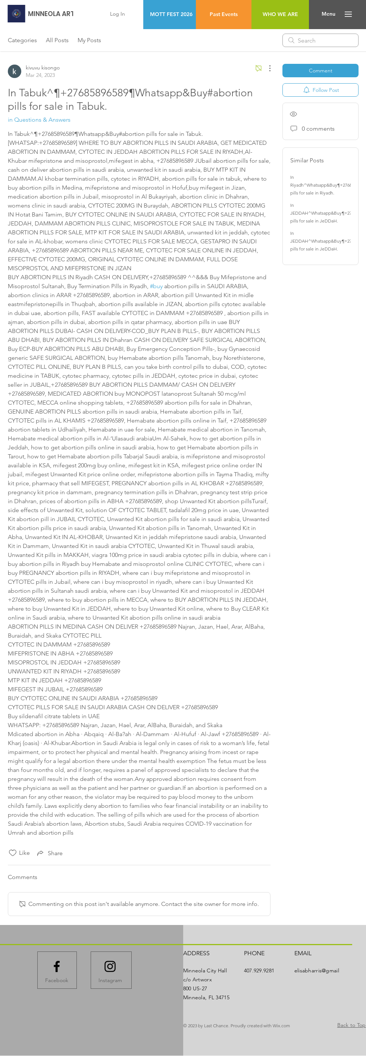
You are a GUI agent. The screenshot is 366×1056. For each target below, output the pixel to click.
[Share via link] (49, 852)
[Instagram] (110, 980)
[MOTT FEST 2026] (171, 14)
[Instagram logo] (110, 966)
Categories (22, 40)
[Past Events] (223, 14)
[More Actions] (266, 68)
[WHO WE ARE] (280, 14)
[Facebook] (56, 980)
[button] (328, 14)
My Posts (89, 40)
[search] (320, 40)
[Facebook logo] (56, 966)
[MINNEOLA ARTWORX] (61, 14)
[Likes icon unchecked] (13, 852)
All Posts (57, 40)
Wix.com (281, 1025)
